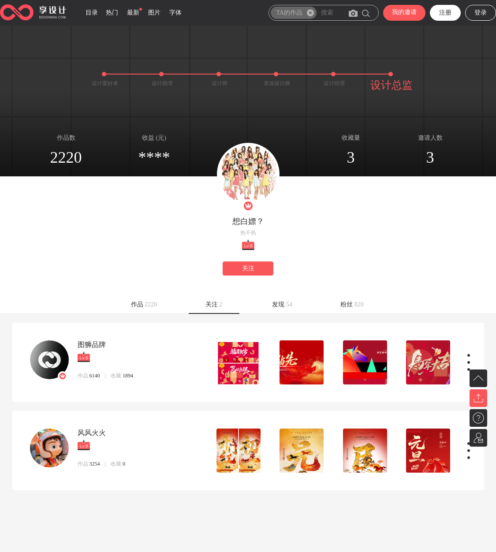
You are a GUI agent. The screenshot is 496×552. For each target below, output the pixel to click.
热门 (112, 12)
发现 (282, 304)
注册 (445, 12)
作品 (144, 304)
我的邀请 (404, 12)
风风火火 (92, 432)
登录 (480, 12)
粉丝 (352, 304)
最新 (133, 12)
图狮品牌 (92, 344)
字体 (175, 12)
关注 (248, 268)
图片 (154, 12)
